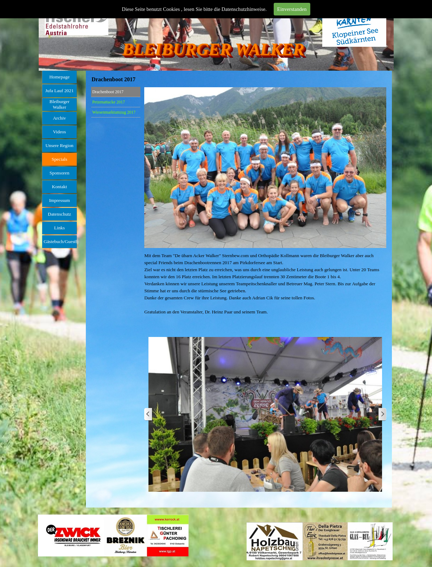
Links (59, 227)
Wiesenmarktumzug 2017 (113, 112)
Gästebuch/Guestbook (64, 241)
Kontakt (59, 186)
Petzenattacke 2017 (108, 102)
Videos (59, 131)
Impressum (59, 200)
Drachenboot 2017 (107, 91)
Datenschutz (59, 214)
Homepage (59, 76)
